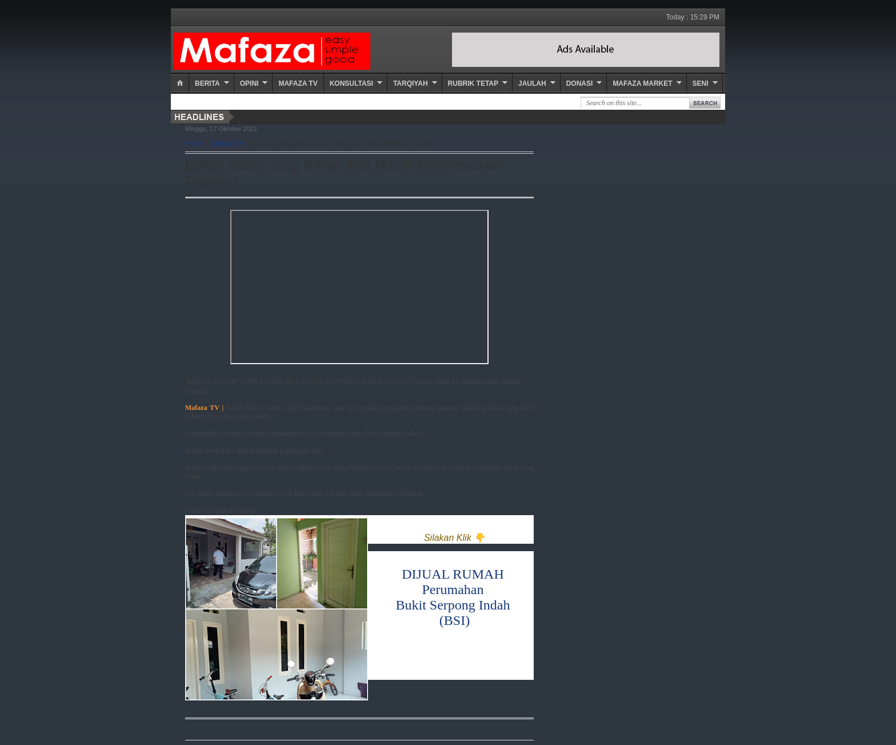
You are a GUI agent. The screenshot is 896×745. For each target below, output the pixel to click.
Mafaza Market (642, 83)
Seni (701, 83)
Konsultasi (351, 83)
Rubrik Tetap (473, 83)
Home (194, 144)
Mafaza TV (297, 83)
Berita (207, 83)
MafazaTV (228, 144)
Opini (249, 83)
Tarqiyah (410, 83)
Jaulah (532, 83)
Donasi (579, 83)
